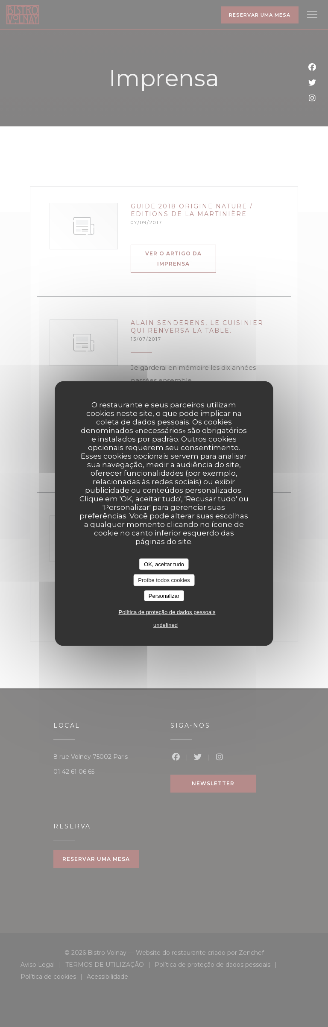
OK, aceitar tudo (164, 564)
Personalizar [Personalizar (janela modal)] (164, 595)
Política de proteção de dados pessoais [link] (167, 612)
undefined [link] (165, 625)
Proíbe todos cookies (164, 580)
